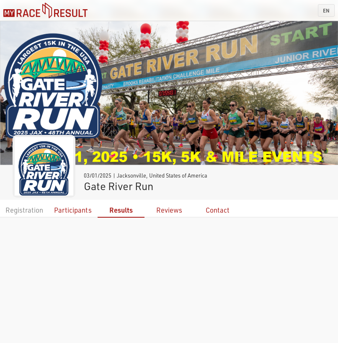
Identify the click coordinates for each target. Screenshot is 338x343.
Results (121, 210)
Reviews (169, 210)
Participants (73, 210)
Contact (218, 210)
